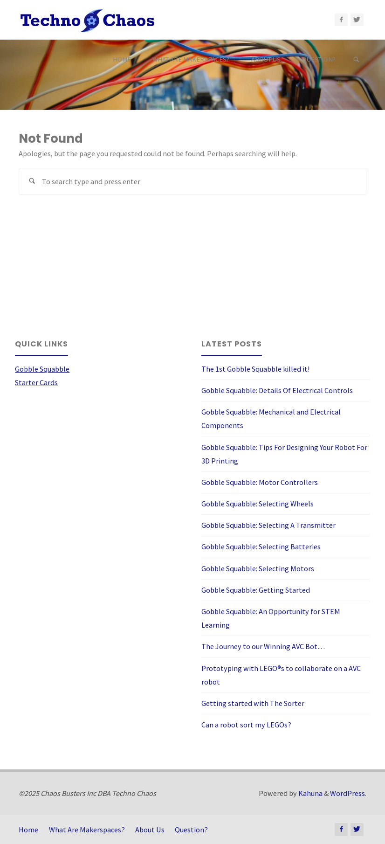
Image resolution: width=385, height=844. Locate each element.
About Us (150, 829)
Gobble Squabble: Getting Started (255, 590)
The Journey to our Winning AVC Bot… (263, 646)
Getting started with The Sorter (252, 703)
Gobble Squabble (42, 369)
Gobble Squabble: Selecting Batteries (261, 546)
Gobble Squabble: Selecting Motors (257, 568)
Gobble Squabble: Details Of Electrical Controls (277, 390)
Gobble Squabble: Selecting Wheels (257, 503)
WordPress (347, 793)
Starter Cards (36, 382)
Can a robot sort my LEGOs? (246, 724)
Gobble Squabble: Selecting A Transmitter (268, 525)
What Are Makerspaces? (87, 829)
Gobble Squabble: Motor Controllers (259, 482)
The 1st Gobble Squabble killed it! (255, 369)
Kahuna (310, 793)
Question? (191, 829)
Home (28, 829)
